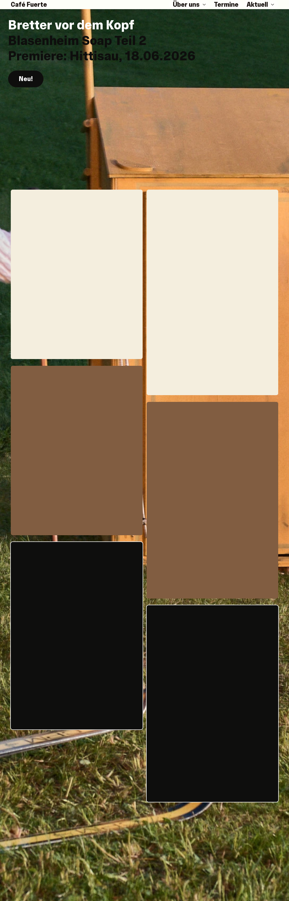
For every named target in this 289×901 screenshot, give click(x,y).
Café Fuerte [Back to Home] (29, 4)
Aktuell (260, 4)
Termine (226, 4)
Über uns (189, 4)
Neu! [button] (26, 78)
